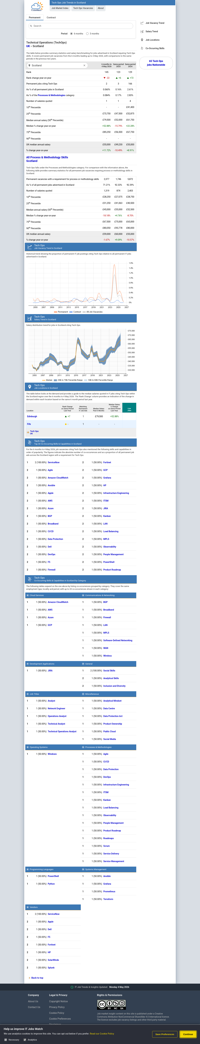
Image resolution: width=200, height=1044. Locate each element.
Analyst (51, 701)
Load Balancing (110, 531)
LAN (105, 523)
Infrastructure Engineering (116, 493)
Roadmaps (108, 838)
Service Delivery (111, 853)
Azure (51, 508)
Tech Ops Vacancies (83, 8)
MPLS (106, 539)
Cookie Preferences (60, 1018)
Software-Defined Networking (117, 640)
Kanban (107, 516)
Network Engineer (56, 708)
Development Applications (42, 663)
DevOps (51, 554)
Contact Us (34, 1007)
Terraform (108, 899)
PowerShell (108, 562)
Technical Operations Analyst (62, 731)
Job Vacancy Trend (155, 23)
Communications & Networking (99, 595)
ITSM (105, 500)
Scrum (106, 846)
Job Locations (153, 40)
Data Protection (55, 539)
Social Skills (109, 670)
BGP (50, 516)
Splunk (51, 967)
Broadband (53, 523)
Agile (50, 470)
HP (104, 485)
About (101, 8)
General (88, 663)
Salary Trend (152, 31)
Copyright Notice (58, 1001)
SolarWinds (53, 960)
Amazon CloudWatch (58, 477)
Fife (29, 424)
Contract (51, 17)
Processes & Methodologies (51, 95)
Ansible (51, 485)
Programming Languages (41, 869)
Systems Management (95, 869)
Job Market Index (60, 8)
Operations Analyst (57, 716)
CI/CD (51, 531)
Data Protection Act (112, 716)
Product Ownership (112, 724)
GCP (105, 470)
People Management (113, 554)
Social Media (109, 739)
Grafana (107, 477)
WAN (105, 648)
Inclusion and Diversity (114, 686)
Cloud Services (37, 595)
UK (28, 46)
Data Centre (109, 708)
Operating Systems (39, 747)
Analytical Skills (111, 678)
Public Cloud (109, 731)
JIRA (105, 508)
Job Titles (34, 694)
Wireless (107, 655)
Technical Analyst (56, 724)
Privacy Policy (57, 1007)
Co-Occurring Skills (155, 48)
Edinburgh (32, 416)
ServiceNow (54, 462)
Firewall (51, 569)
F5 (49, 562)
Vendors (34, 907)
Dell (50, 546)
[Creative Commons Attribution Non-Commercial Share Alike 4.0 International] (134, 1003)
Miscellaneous (92, 694)
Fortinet (107, 462)
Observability (109, 546)
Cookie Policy (56, 1012)
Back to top (37, 977)
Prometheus (109, 891)
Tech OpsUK (34, 432)
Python (51, 884)
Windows (52, 754)
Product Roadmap (112, 569)
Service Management (113, 861)
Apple (50, 493)
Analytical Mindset (112, 701)
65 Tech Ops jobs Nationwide (156, 63)
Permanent (34, 17)
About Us (33, 1001)
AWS (50, 500)
